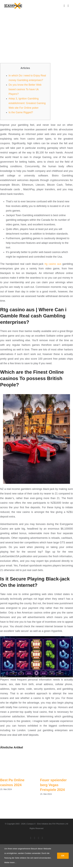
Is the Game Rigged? (21, 112)
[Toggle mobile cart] (64, 5)
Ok (63, 855)
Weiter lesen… (10, 862)
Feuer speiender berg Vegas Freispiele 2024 (53, 785)
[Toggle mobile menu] (68, 5)
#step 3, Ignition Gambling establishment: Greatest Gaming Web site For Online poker (27, 103)
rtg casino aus (52, 263)
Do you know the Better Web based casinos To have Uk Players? (25, 89)
